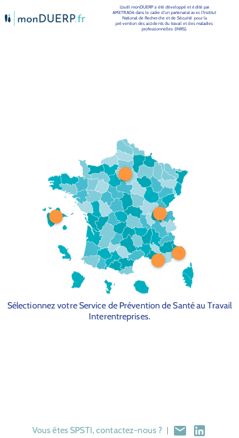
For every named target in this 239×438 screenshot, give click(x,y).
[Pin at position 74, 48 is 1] (159, 213)
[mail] (180, 430)
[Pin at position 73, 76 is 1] (158, 260)
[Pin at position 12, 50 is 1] (56, 216)
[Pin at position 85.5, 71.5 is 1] (178, 252)
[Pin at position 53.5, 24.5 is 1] (125, 174)
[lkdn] (199, 430)
